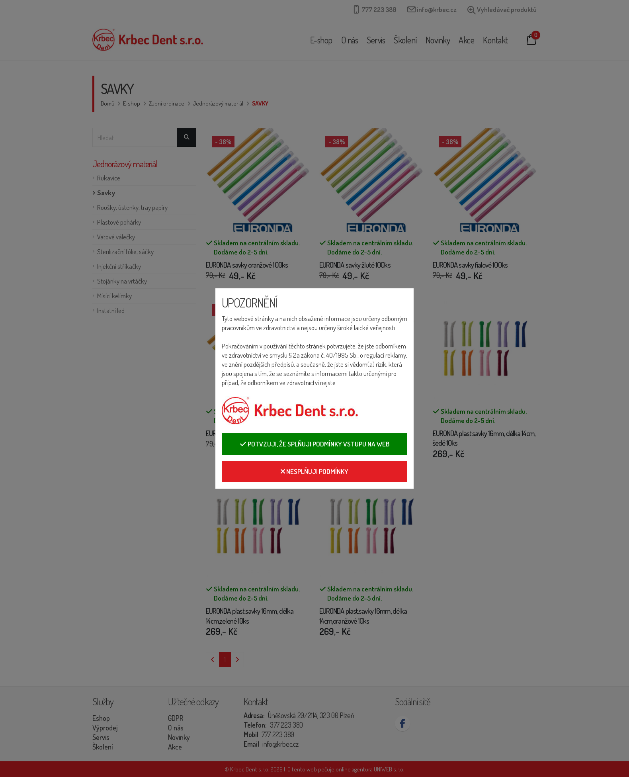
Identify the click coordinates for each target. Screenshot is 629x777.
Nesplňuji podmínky (314, 471)
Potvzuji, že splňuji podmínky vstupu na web (314, 444)
